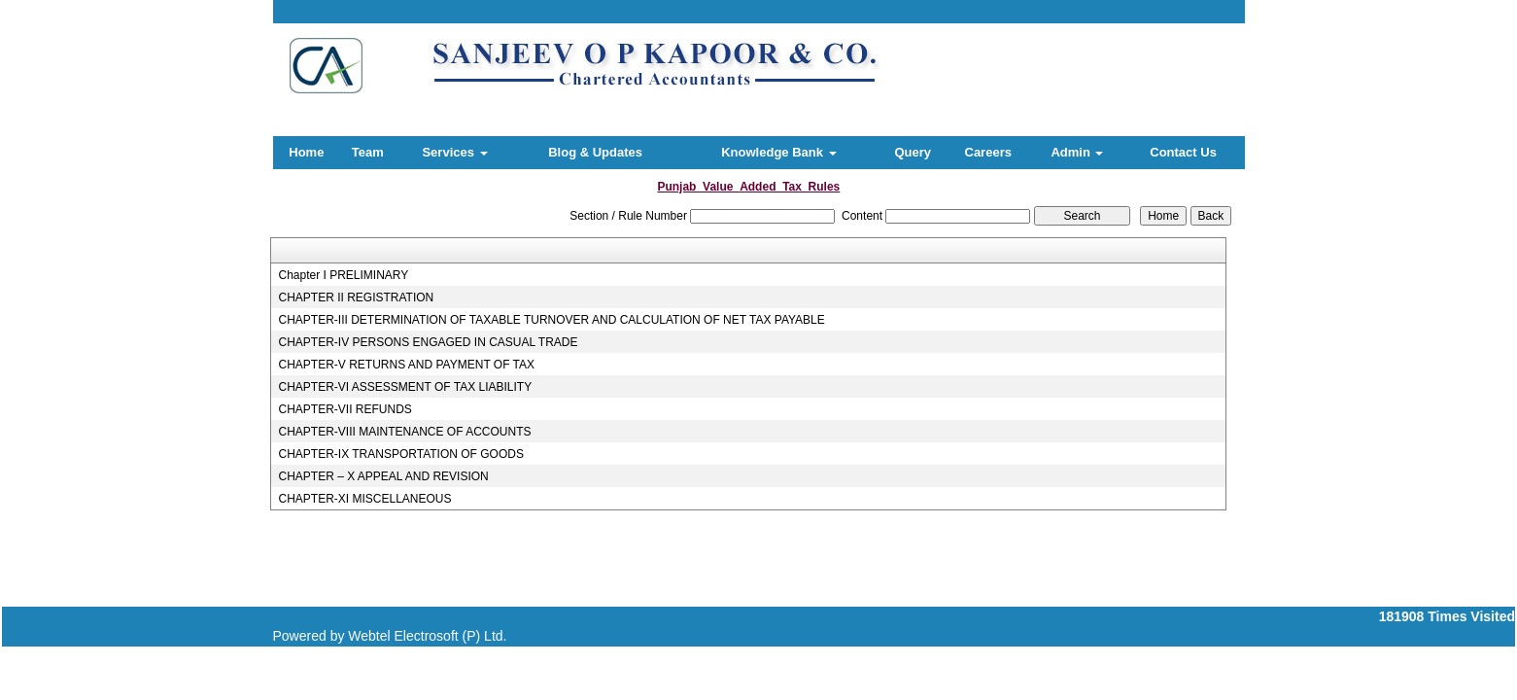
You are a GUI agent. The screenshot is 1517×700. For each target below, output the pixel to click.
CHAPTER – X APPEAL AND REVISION (383, 476)
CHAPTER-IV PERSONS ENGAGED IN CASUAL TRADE (427, 342)
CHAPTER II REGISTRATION (355, 297)
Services (454, 152)
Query (912, 152)
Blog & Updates (595, 152)
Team (368, 152)
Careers (988, 152)
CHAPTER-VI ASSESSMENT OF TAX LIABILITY (405, 387)
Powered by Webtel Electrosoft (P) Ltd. (390, 636)
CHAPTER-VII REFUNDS (344, 409)
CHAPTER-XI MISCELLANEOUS (364, 499)
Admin (1077, 152)
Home (306, 152)
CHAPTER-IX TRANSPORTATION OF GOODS (400, 454)
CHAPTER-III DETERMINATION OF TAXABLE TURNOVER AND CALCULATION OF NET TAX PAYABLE (551, 320)
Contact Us (1183, 152)
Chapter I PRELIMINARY (343, 275)
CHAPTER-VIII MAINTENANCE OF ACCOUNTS (404, 431)
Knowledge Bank (778, 152)
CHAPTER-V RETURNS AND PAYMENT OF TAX (406, 364)
